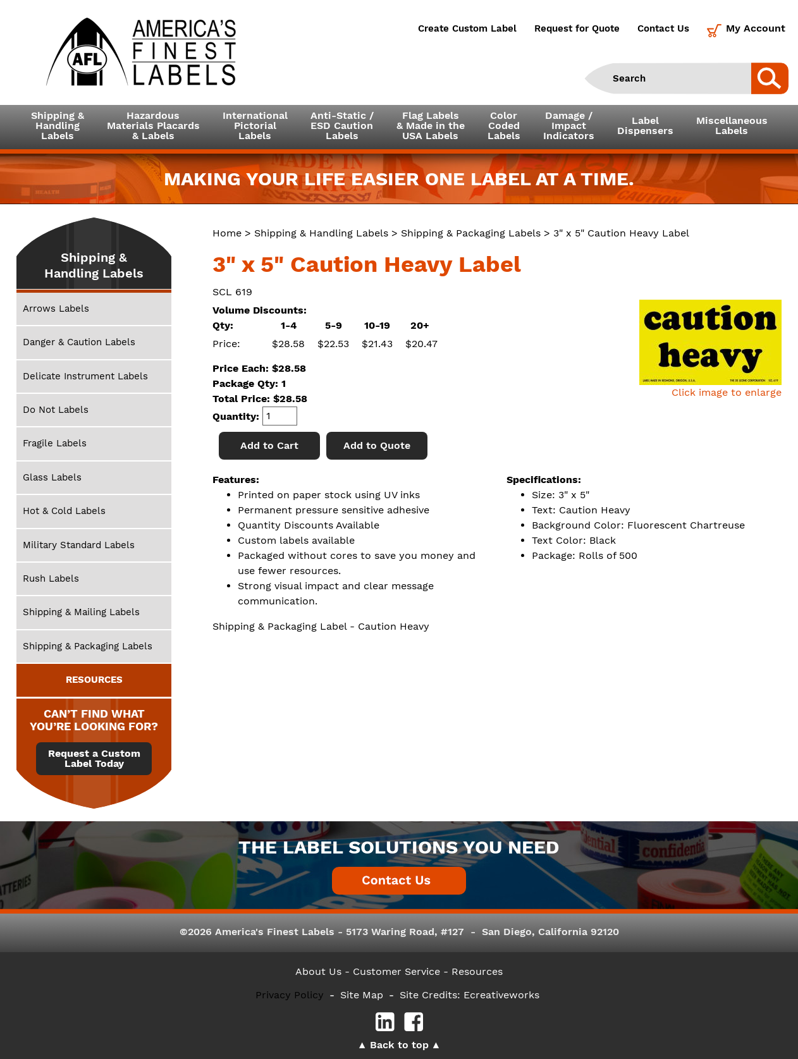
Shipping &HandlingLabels (57, 125)
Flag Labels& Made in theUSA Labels (430, 125)
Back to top (399, 1045)
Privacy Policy (289, 995)
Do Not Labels (56, 409)
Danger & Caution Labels (79, 342)
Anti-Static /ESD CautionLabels (342, 125)
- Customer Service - (396, 971)
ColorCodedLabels (504, 125)
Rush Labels (51, 578)
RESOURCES (94, 679)
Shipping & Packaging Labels (471, 233)
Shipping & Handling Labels (321, 233)
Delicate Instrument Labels (85, 376)
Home (227, 233)
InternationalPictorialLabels (255, 125)
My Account (755, 28)
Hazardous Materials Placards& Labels (153, 125)
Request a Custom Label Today (94, 759)
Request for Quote (577, 28)
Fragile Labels (55, 443)
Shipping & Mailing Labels (81, 612)
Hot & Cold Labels (64, 511)
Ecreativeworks (501, 995)
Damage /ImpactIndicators (568, 125)
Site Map (361, 995)
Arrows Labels (56, 308)
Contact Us (663, 28)
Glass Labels (52, 477)
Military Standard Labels (79, 545)
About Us (318, 971)
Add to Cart (269, 445)
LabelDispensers (645, 125)
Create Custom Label (467, 28)
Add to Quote (376, 445)
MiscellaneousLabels (732, 125)
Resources (477, 971)
